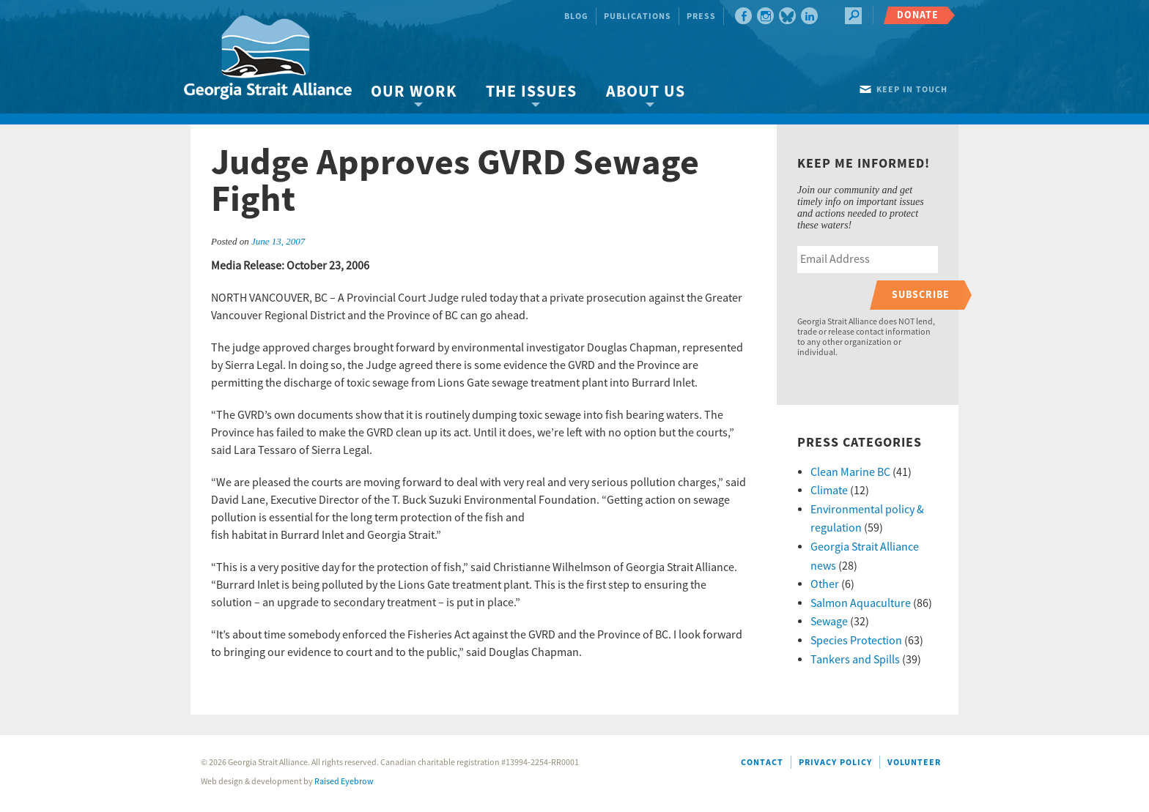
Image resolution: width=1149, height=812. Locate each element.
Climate (829, 490)
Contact (762, 762)
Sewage (829, 621)
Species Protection (856, 640)
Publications (637, 16)
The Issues (531, 92)
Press (701, 16)
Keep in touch (911, 89)
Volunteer (914, 762)
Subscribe (921, 295)
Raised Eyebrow (344, 781)
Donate (918, 15)
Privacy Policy (835, 762)
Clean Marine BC (850, 472)
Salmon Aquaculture (860, 603)
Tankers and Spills (855, 659)
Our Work (414, 92)
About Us (645, 92)
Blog (576, 16)
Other (824, 584)
